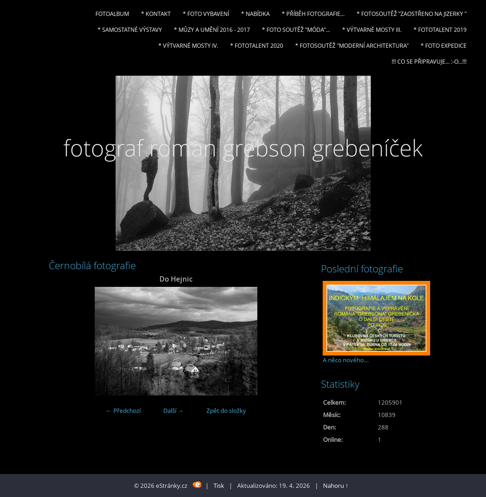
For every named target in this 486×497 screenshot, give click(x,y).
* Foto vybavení (206, 14)
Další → (173, 410)
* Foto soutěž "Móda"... (296, 30)
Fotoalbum (112, 14)
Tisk (218, 485)
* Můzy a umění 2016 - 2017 (212, 30)
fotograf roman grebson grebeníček (243, 147)
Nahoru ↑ (336, 485)
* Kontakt (156, 14)
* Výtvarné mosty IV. (188, 46)
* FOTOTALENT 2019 (440, 30)
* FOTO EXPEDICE (444, 46)
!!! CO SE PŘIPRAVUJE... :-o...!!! (429, 61)
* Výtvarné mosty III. (372, 30)
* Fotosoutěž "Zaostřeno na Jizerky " (412, 14)
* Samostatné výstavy (130, 30)
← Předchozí (123, 410)
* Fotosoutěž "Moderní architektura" (352, 46)
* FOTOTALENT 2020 (256, 46)
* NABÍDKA (255, 14)
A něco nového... (346, 360)
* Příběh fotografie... (313, 14)
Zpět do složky (226, 410)
